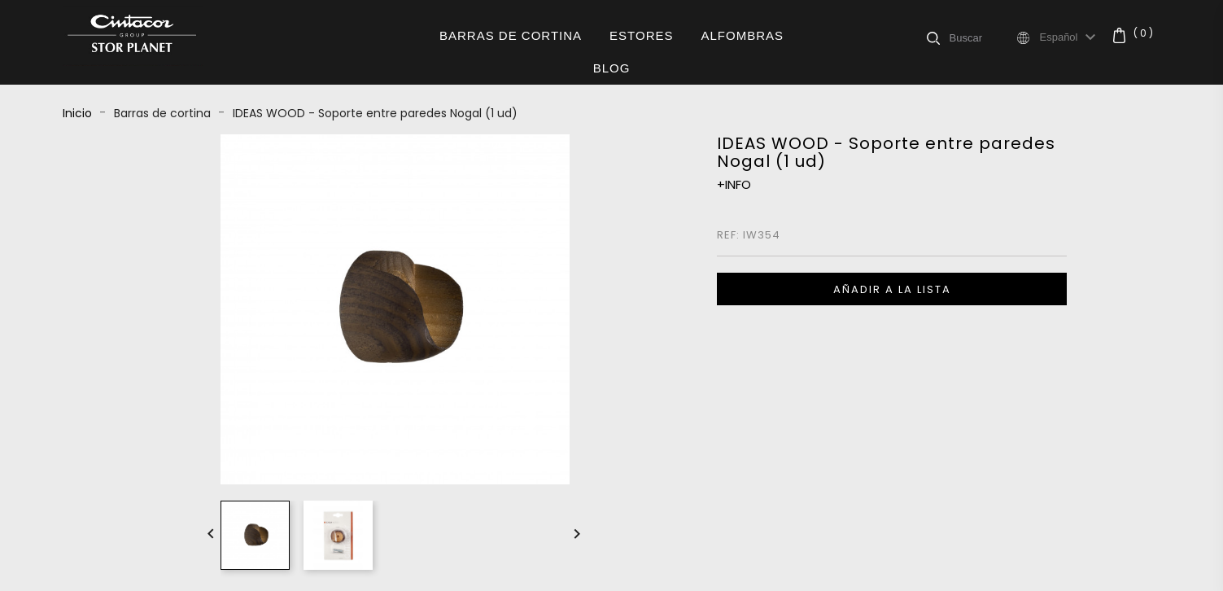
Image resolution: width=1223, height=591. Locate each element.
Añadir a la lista (892, 289)
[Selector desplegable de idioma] (1070, 37)
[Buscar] (982, 37)
